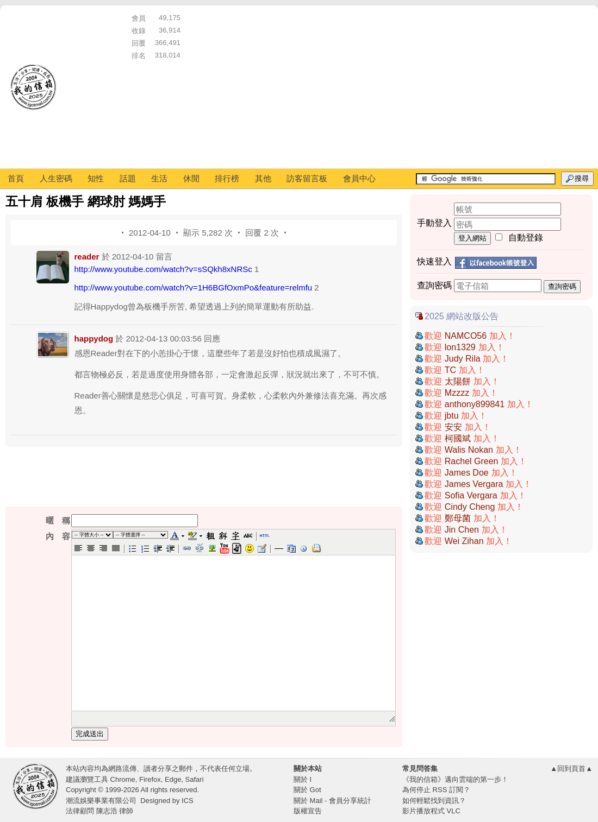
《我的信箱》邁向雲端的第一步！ (455, 779)
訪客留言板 (306, 178)
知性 (96, 178)
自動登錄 (525, 237)
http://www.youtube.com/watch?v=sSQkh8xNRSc (163, 269)
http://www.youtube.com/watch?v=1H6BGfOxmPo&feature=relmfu (193, 287)
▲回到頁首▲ (571, 768)
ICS (188, 800)
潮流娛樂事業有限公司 (101, 800)
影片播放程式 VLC (431, 811)
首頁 (16, 178)
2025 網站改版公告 (462, 316)
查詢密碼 (562, 286)
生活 (159, 178)
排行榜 (227, 178)
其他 (263, 178)
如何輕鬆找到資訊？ (434, 800)
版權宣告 (308, 811)
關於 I (303, 779)
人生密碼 (56, 178)
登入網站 (472, 238)
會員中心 (359, 178)
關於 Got (307, 790)
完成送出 (90, 734)
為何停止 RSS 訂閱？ (436, 790)
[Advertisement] (385, 87)
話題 (128, 178)
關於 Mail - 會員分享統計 (332, 800)
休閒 (191, 178)
